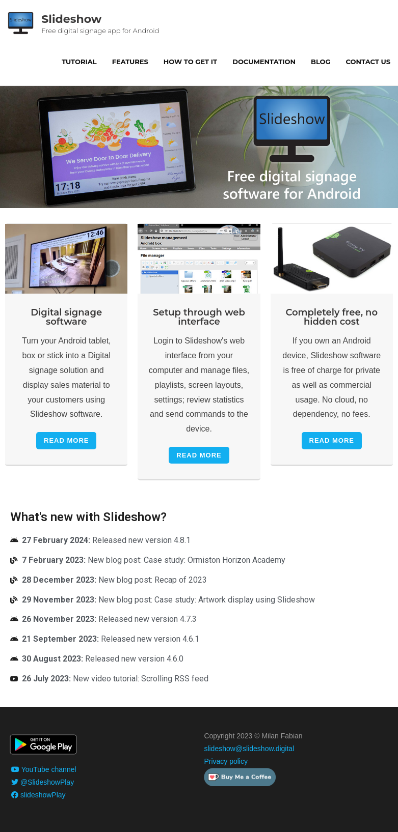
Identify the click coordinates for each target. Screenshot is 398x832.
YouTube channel (43, 769)
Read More (66, 440)
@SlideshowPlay (42, 782)
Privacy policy (226, 761)
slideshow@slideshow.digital (249, 748)
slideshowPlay (38, 795)
